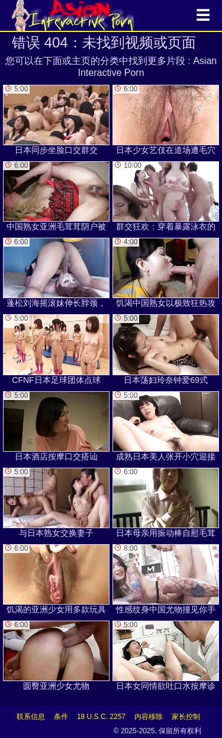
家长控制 (186, 717)
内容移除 (148, 717)
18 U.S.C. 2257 (101, 717)
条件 (61, 717)
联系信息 (31, 717)
